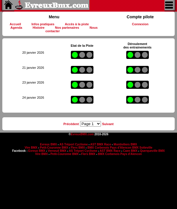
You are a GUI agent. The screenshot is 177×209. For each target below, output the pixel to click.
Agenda (16, 27)
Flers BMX (78, 147)
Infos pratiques (43, 24)
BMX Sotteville (142, 147)
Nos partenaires (67, 27)
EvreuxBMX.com (82, 134)
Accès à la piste (77, 24)
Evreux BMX (48, 144)
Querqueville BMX (152, 150)
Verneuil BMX (57, 150)
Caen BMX (130, 150)
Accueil (15, 24)
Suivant (108, 124)
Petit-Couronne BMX (54, 147)
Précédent (71, 124)
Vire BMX (31, 147)
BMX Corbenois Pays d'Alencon (109, 147)
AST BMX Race (100, 144)
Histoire (38, 27)
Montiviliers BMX (125, 144)
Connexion (140, 24)
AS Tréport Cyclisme (73, 144)
